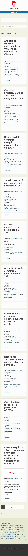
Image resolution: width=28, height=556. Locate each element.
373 (9, 240)
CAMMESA (11, 208)
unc (5, 74)
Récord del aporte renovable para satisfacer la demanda (14, 360)
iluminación (10, 532)
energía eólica (13, 384)
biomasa (9, 386)
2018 (7, 483)
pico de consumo (13, 166)
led (6, 536)
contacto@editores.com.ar (14, 549)
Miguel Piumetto (11, 71)
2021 (7, 334)
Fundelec (19, 161)
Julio (8, 373)
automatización (19, 526)
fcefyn (7, 74)
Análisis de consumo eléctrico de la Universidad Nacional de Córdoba (12, 47)
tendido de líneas (15, 538)
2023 (7, 158)
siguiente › (13, 507)
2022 (7, 196)
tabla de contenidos (5, 538)
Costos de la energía (12, 210)
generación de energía (9, 204)
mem (16, 296)
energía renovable (14, 252)
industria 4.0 (4, 534)
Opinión (13, 422)
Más (26, 539)
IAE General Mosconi (9, 200)
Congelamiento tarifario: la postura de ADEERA (12, 406)
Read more (7, 80)
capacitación (9, 527)
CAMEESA (12, 428)
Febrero (8, 110)
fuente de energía (14, 294)
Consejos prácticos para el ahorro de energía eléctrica (13, 94)
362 (9, 417)
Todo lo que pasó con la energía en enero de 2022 (13, 183)
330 (9, 480)
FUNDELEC (6, 299)
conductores (17, 527)
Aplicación (14, 113)
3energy (18, 486)
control (7, 529)
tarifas (19, 430)
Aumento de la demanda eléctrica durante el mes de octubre (13, 319)
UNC (18, 69)
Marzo (8, 194)
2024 (7, 66)
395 (9, 108)
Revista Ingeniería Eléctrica (17, 62)
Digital (9, 63)
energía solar (4, 531)
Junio (8, 156)
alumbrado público (7, 526)
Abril (8, 481)
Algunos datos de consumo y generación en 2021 (13, 272)
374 (9, 193)
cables (3, 527)
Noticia (13, 159)
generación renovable (9, 383)
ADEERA (18, 423)
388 (9, 155)
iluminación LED (19, 533)
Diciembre (9, 65)
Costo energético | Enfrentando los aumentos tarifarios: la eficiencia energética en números (14, 455)
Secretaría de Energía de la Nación (12, 380)
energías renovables (12, 531)
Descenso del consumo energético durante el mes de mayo (12, 142)
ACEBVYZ (19, 115)
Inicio (4, 19)
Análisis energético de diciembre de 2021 (11, 228)
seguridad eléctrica (16, 536)
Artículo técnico (15, 68)
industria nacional (13, 534)
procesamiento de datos (15, 76)
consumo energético (14, 74)
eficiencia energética (8, 119)
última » (20, 507)
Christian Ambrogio (11, 116)
